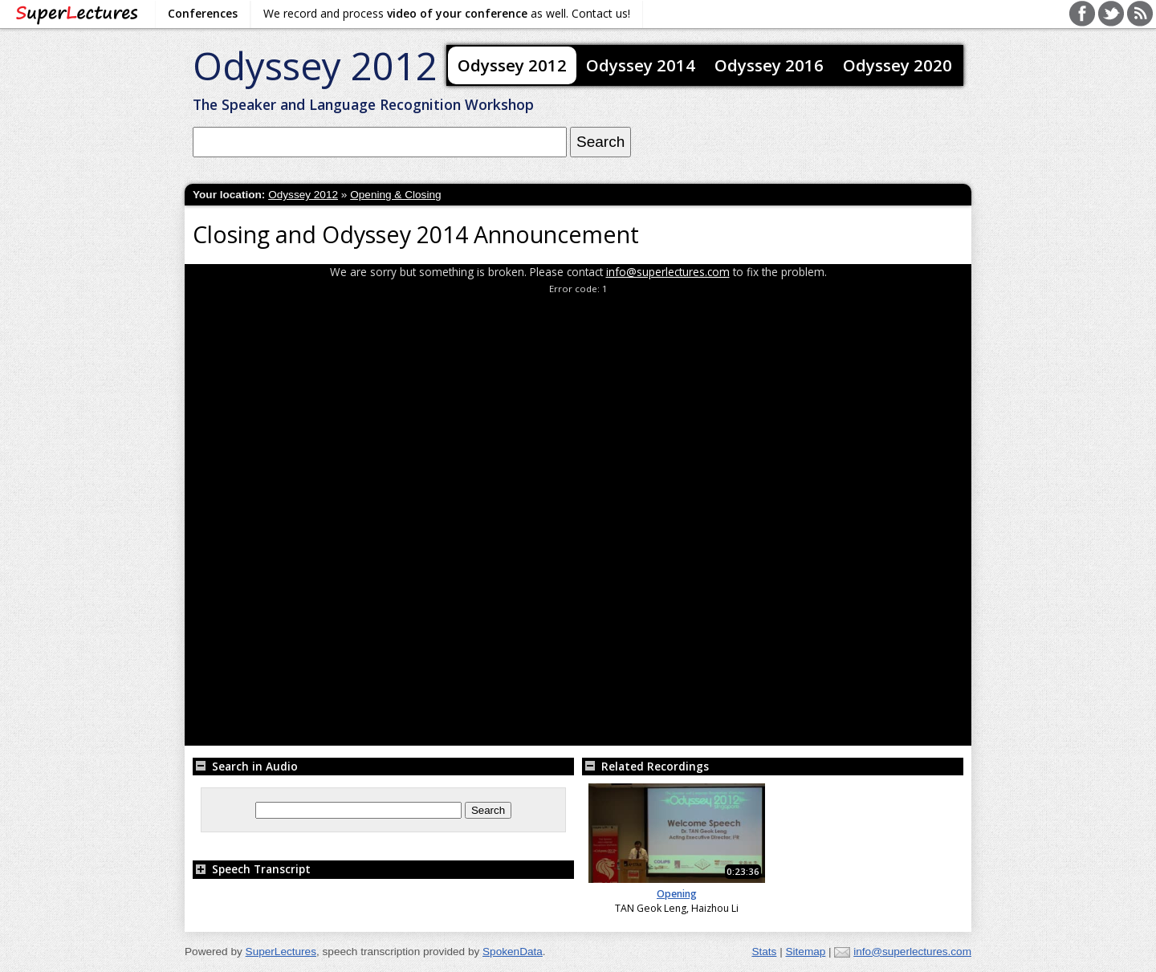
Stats (763, 952)
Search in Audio (245, 766)
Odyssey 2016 (769, 65)
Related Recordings (645, 766)
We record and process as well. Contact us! (446, 13)
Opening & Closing (395, 195)
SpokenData (512, 952)
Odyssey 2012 (315, 65)
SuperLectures (281, 952)
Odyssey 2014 (640, 65)
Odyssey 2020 (897, 65)
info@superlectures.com (668, 271)
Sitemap (805, 952)
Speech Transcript (252, 868)
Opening (677, 894)
